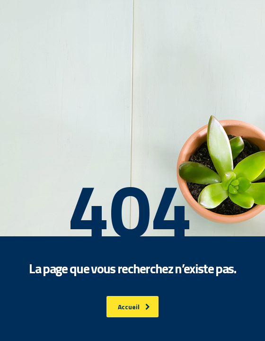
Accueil (134, 307)
